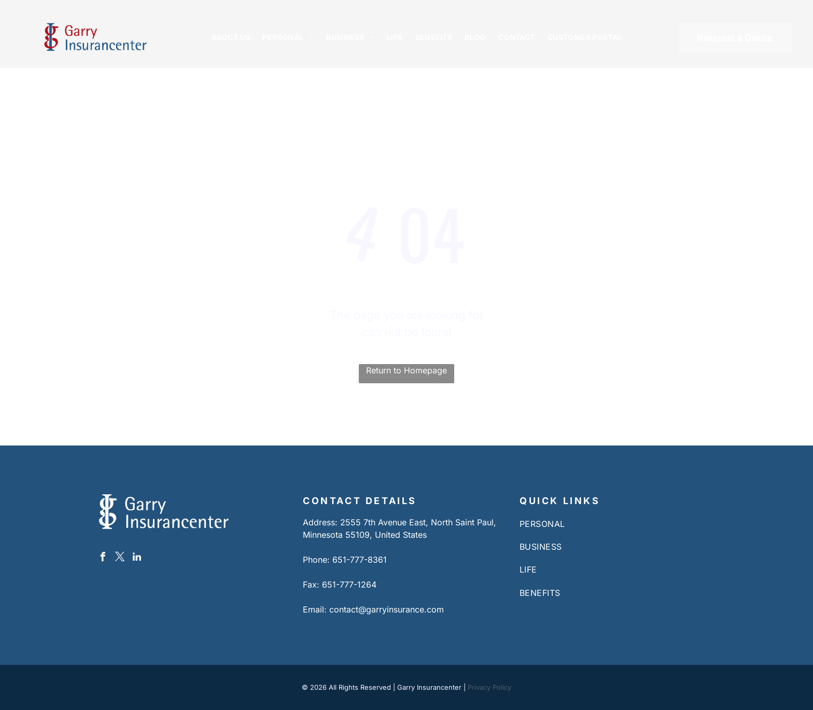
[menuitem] (230, 37)
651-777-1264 (349, 584)
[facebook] (102, 558)
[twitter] (120, 558)
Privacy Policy (489, 687)
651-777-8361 (359, 559)
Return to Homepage (406, 370)
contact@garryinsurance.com (386, 609)
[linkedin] (137, 558)
